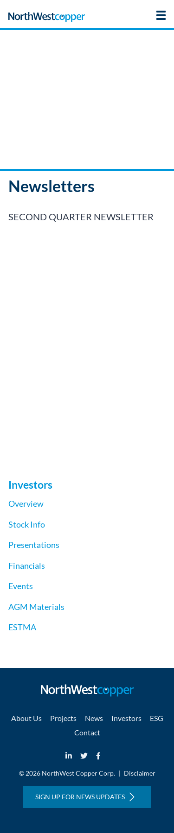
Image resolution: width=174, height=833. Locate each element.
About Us (26, 718)
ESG (156, 718)
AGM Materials (36, 607)
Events (20, 586)
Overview (26, 503)
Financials (26, 565)
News (94, 718)
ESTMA (22, 627)
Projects (63, 718)
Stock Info (26, 524)
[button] (161, 15)
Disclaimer (139, 773)
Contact (87, 732)
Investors (126, 718)
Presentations (33, 545)
